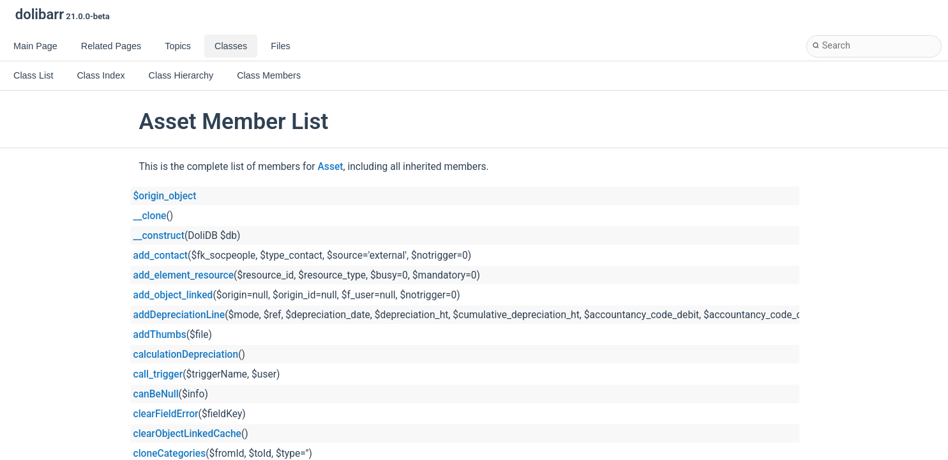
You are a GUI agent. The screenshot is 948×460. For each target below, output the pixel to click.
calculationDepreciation (186, 354)
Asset (330, 166)
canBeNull (156, 394)
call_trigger (158, 374)
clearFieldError (166, 414)
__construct (158, 235)
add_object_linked (173, 295)
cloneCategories (169, 453)
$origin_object (165, 196)
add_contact (160, 255)
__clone (150, 216)
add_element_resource (183, 275)
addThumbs (159, 335)
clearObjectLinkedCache (187, 434)
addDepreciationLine (179, 315)
